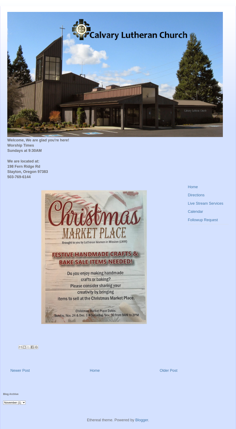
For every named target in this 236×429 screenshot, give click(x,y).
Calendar (195, 211)
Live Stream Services (205, 203)
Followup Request (203, 220)
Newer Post (20, 370)
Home (95, 370)
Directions (196, 195)
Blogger (141, 420)
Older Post (168, 370)
